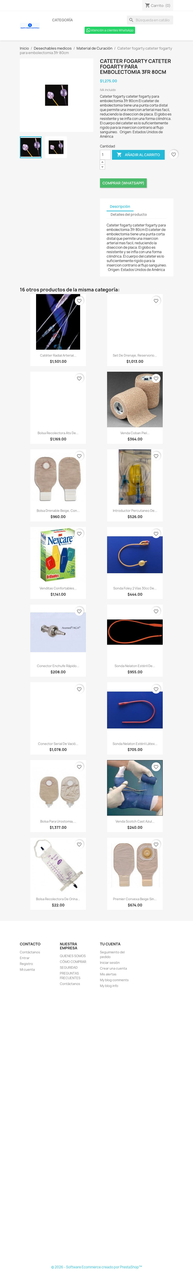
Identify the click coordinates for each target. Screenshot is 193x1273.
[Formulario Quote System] (96, 1127)
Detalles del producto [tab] (129, 214)
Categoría (62, 20)
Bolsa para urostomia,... (58, 821)
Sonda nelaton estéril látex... (135, 744)
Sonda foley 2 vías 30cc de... (135, 588)
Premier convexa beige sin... (135, 899)
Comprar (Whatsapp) (123, 183)
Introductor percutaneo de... (135, 510)
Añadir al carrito (138, 155)
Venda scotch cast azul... (135, 821)
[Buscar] (150, 20)
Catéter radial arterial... (58, 355)
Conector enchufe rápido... (58, 666)
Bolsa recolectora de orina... (58, 899)
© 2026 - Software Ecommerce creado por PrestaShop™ (96, 1267)
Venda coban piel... (135, 433)
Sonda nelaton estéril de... (135, 666)
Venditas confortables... (58, 588)
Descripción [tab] (120, 206)
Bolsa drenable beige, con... (58, 510)
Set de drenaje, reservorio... (135, 355)
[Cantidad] (105, 155)
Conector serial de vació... (58, 744)
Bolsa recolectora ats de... (58, 433)
